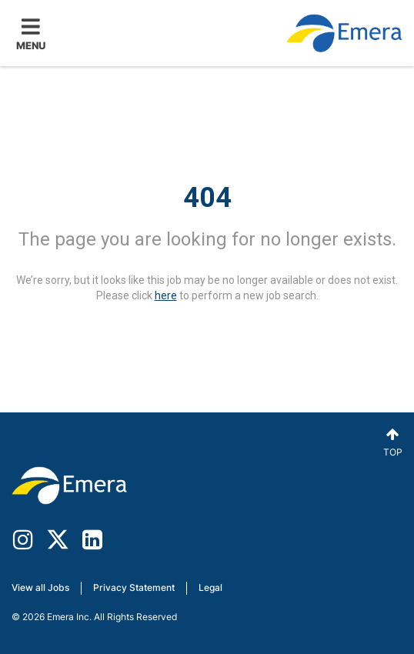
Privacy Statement (134, 587)
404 (207, 198)
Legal (210, 587)
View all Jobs (40, 587)
